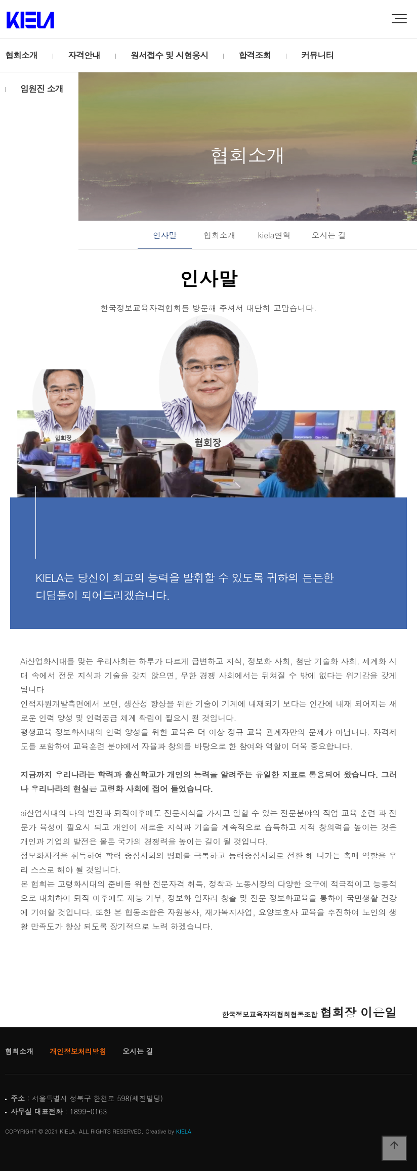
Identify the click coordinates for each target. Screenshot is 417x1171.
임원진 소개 (41, 88)
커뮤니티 (317, 55)
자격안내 (84, 55)
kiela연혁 (274, 234)
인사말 (165, 234)
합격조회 (254, 55)
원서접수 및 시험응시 (169, 55)
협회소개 (21, 55)
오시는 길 (329, 234)
